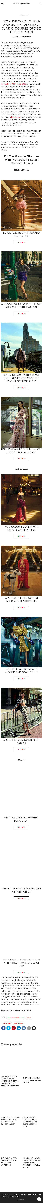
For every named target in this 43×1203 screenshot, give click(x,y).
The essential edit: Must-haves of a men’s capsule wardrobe (9, 1161)
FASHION (15, 15)
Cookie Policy (14, 1197)
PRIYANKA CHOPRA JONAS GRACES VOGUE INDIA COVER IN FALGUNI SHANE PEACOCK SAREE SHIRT (10, 1081)
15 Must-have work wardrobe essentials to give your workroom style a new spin (32, 1162)
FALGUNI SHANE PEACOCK (13, 84)
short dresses (18, 1023)
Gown (29, 1018)
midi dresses (15, 117)
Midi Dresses (7, 1023)
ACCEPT (21, 1200)
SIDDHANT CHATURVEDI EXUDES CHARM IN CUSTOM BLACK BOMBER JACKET (10, 1120)
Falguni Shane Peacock (22, 37)
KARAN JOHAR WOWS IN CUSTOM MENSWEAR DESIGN (32, 1080)
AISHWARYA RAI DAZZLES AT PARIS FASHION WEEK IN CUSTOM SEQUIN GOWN (30, 1121)
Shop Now (21, 242)
